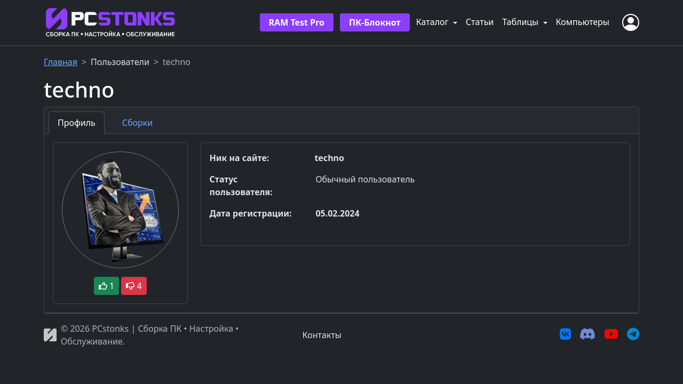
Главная (60, 62)
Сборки (137, 123)
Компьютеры (582, 22)
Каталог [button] (433, 22)
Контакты (322, 335)
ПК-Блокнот (375, 22)
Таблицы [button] (521, 22)
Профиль (77, 123)
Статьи (480, 22)
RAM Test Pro (296, 22)
